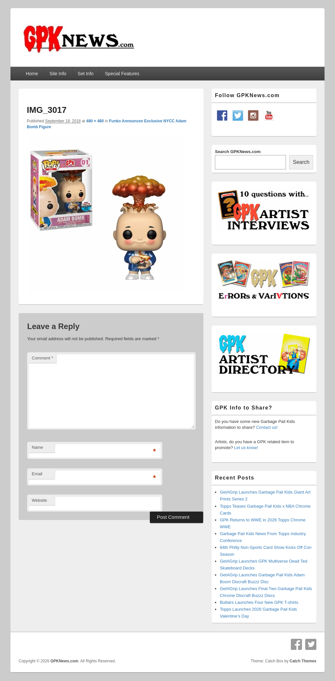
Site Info (57, 73)
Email (37, 473)
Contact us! (267, 427)
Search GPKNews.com (237, 151)
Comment (42, 358)
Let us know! (246, 447)
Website (39, 500)
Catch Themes (303, 661)
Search (301, 162)
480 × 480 (95, 121)
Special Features (122, 73)
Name (37, 447)
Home (32, 73)
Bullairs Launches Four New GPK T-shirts (259, 602)
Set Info (86, 73)
